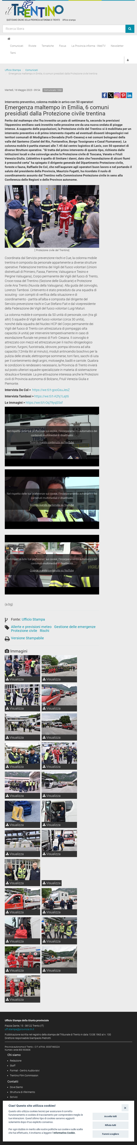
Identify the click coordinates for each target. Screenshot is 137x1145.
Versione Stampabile (27, 638)
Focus (62, 45)
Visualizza (15, 679)
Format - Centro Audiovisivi (24, 1070)
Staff (12, 1065)
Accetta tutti (110, 1116)
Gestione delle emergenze (75, 627)
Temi (13, 53)
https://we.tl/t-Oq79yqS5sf (44, 402)
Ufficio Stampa (13, 70)
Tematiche (48, 45)
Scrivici (14, 1097)
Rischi (44, 631)
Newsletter (117, 45)
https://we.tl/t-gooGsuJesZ (51, 390)
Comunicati (16, 45)
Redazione (15, 1060)
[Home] (9, 38)
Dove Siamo (16, 1087)
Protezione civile (24, 631)
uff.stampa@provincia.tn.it (19, 1029)
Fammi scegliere (110, 1134)
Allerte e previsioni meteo (31, 627)
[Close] (125, 1107)
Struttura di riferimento (22, 1092)
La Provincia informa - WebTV (88, 45)
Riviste (32, 45)
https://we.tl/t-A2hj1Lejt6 (51, 396)
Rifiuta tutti (110, 1125)
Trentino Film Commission (24, 1075)
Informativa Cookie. (64, 1132)
